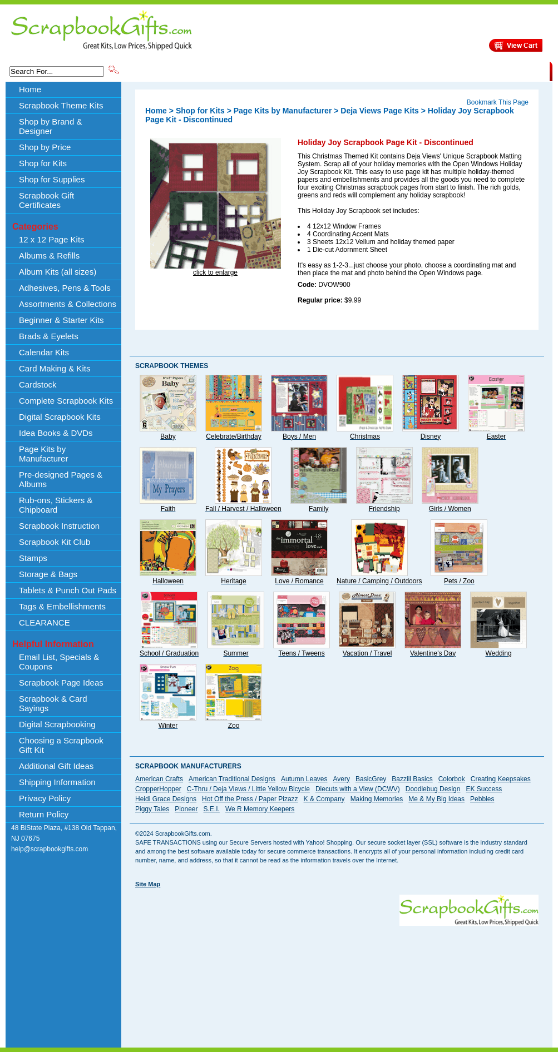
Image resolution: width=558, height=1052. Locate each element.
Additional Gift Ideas (56, 766)
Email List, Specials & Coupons (59, 661)
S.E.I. (212, 809)
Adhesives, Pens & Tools (65, 287)
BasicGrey (370, 779)
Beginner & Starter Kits (61, 320)
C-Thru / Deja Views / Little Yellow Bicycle (248, 789)
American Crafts (159, 779)
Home (30, 89)
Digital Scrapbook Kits (60, 416)
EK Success (484, 789)
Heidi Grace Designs (165, 799)
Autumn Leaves (304, 779)
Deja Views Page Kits (379, 110)
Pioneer (186, 809)
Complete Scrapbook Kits (66, 400)
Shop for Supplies (52, 179)
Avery (341, 779)
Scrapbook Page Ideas (61, 682)
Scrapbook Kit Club (54, 542)
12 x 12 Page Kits (52, 239)
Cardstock (38, 384)
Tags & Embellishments (62, 606)
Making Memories (376, 799)
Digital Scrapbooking (57, 724)
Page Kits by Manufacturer (43, 453)
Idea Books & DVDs (56, 433)
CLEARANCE (498, 71)
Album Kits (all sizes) (57, 271)
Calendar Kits (44, 352)
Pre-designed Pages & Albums (60, 479)
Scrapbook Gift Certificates (46, 200)
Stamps (33, 558)
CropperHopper (158, 789)
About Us (374, 71)
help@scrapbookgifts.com (49, 849)
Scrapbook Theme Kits (162, 71)
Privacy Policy (45, 798)
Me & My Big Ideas (436, 799)
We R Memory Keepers (259, 809)
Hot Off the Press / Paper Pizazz (250, 799)
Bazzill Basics (412, 779)
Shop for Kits (43, 163)
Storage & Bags (48, 574)
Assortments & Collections (67, 304)
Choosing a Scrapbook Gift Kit (61, 745)
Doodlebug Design (433, 789)
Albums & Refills (49, 255)
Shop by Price (326, 71)
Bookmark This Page (498, 102)
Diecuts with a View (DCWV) (357, 789)
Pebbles (482, 799)
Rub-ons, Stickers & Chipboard (56, 504)
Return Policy (43, 814)
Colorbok (451, 779)
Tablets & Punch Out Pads (67, 590)
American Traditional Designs (232, 779)
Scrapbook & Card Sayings (53, 703)
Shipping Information (433, 71)
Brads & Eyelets (48, 336)
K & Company (324, 799)
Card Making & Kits (54, 368)
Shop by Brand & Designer (251, 71)
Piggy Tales (152, 809)
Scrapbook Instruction (59, 525)
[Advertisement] (210, 964)
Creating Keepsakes (501, 779)
